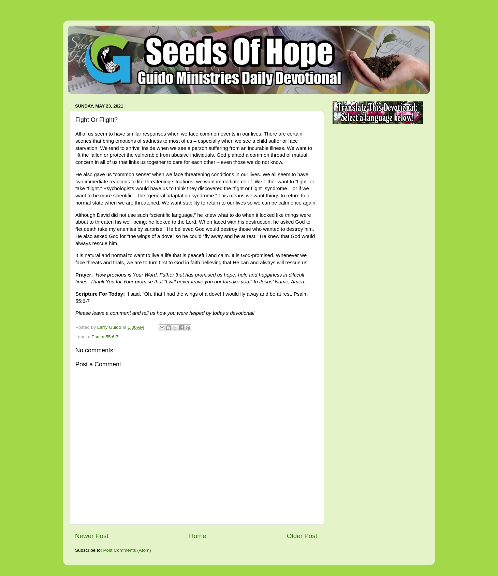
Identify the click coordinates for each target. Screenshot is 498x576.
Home (197, 535)
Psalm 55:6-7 (105, 336)
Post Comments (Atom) (127, 550)
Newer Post (91, 535)
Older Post (302, 535)
